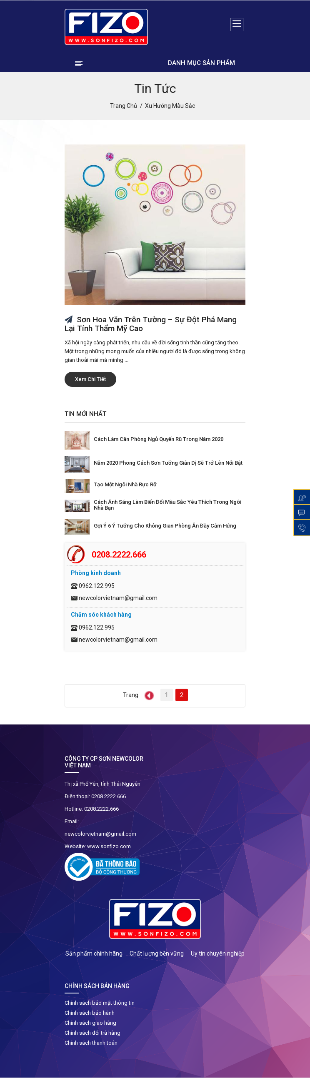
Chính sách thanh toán (91, 1043)
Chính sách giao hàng (90, 1023)
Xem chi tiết (90, 379)
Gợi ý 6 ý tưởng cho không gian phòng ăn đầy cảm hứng (165, 526)
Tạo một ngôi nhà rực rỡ (125, 484)
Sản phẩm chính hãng (93, 953)
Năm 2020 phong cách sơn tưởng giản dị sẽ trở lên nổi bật (168, 463)
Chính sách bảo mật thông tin (100, 1003)
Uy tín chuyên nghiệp (218, 953)
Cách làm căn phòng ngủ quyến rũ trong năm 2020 (158, 439)
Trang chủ (123, 105)
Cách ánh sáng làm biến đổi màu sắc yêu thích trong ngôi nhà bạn (167, 505)
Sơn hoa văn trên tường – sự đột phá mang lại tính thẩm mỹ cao (151, 324)
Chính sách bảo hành (90, 1013)
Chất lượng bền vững (157, 953)
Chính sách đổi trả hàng (92, 1033)
